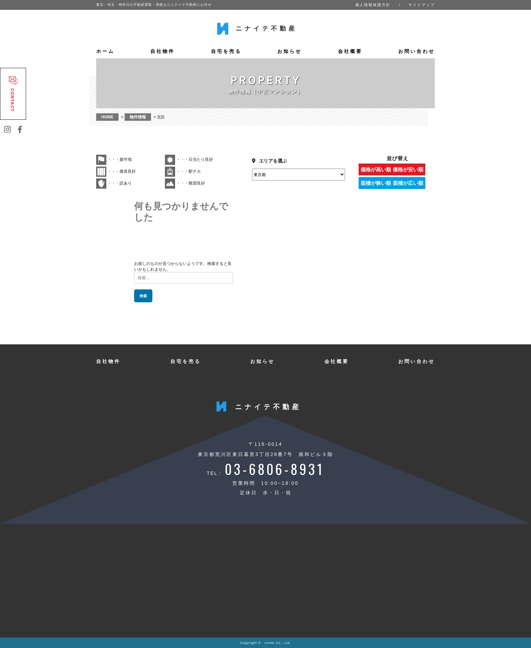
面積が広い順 (416, 183)
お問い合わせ (416, 51)
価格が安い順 (416, 169)
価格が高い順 (377, 169)
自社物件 (162, 51)
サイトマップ (421, 5)
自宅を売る (226, 51)
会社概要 (350, 51)
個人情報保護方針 (372, 5)
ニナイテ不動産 (266, 28)
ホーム (105, 51)
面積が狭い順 (377, 183)
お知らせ (289, 51)
